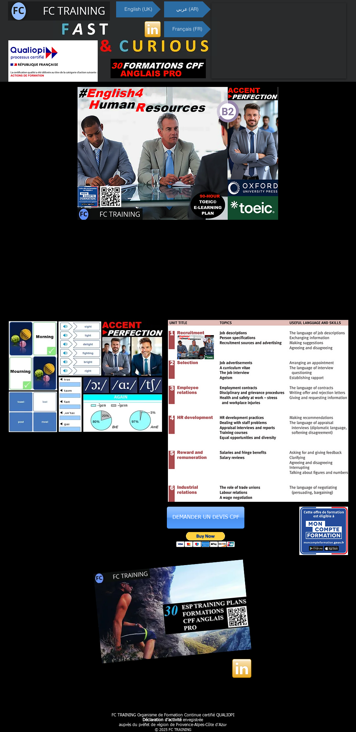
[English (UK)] (138, 9)
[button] (205, 539)
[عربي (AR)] (187, 9)
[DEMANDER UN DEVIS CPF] (205, 518)
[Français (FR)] (187, 29)
